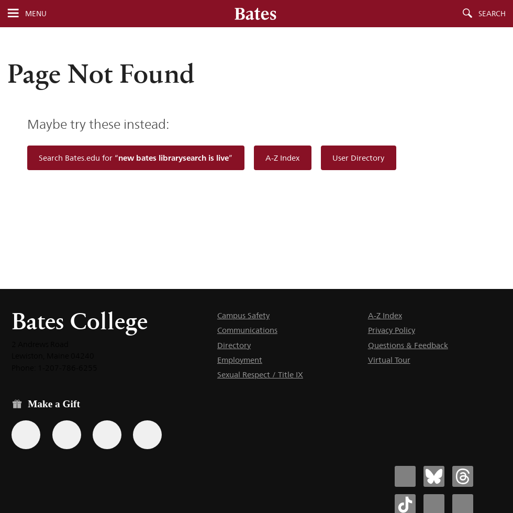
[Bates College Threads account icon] (462, 476)
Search (492, 13)
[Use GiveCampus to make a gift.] (147, 434)
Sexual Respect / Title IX (260, 374)
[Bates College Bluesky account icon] (433, 476)
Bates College (80, 321)
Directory (234, 345)
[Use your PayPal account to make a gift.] (107, 434)
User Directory (358, 157)
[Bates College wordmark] (255, 14)
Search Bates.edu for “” (135, 158)
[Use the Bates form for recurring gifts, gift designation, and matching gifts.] (26, 434)
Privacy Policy (391, 330)
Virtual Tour (389, 359)
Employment (239, 359)
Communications (247, 330)
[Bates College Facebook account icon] (405, 476)
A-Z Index (282, 157)
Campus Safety (243, 315)
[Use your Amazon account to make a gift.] (66, 434)
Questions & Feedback (408, 345)
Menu (36, 13)
